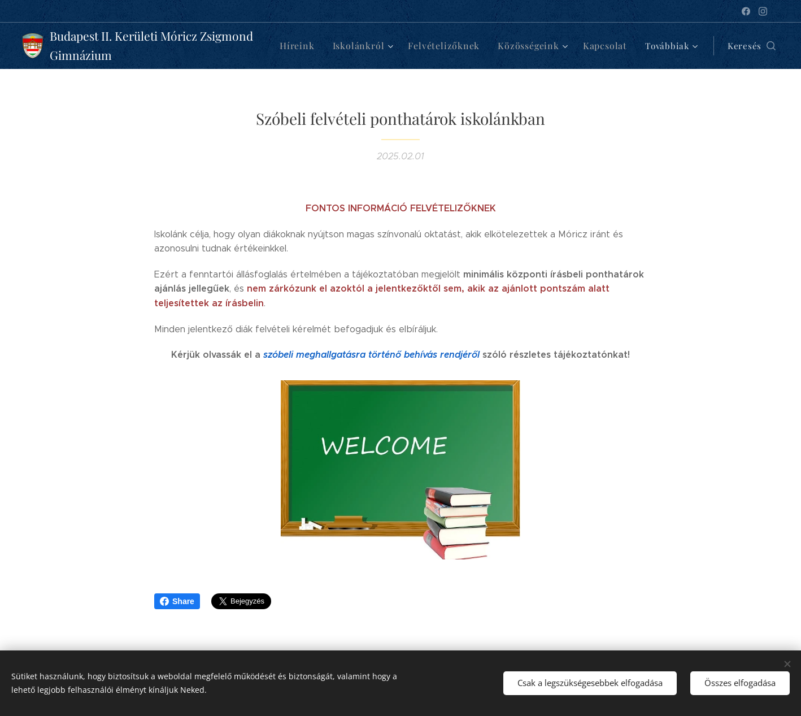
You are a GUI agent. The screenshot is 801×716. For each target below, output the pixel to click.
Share (177, 601)
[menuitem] (305, 46)
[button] (740, 46)
